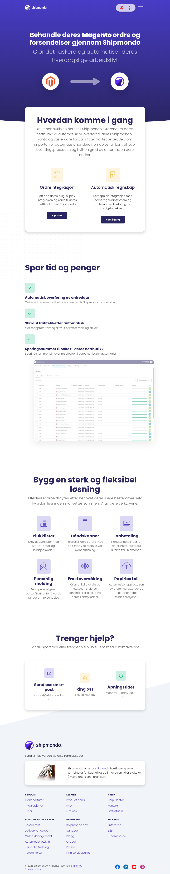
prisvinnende (100, 768)
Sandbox (72, 831)
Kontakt (113, 806)
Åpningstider (120, 687)
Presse (70, 847)
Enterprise (114, 825)
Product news (75, 800)
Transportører (34, 800)
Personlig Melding (37, 847)
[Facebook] (117, 867)
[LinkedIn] (126, 867)
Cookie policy (33, 869)
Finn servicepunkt (78, 853)
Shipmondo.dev (77, 825)
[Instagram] (142, 867)
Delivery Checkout (37, 831)
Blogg (70, 836)
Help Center (116, 800)
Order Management (38, 836)
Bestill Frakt (32, 825)
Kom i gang (113, 219)
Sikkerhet (76, 865)
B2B (110, 831)
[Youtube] (134, 867)
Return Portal (33, 853)
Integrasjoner (34, 806)
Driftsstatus (115, 811)
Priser (28, 811)
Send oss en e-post (49, 687)
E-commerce (117, 836)
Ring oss (85, 689)
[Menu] (140, 7)
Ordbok (71, 842)
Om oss (71, 811)
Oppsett (57, 215)
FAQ (69, 806)
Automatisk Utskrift (37, 842)
